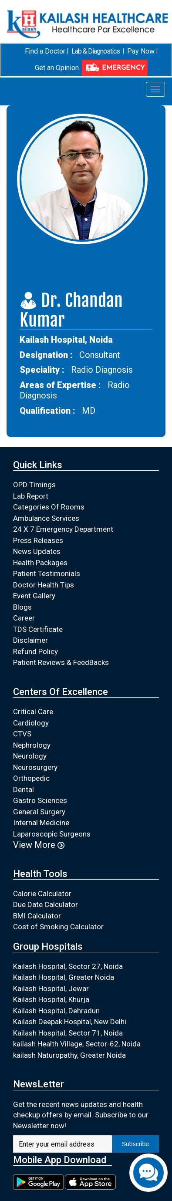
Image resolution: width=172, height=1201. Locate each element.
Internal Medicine (41, 822)
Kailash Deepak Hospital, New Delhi (69, 1021)
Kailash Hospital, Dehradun (56, 1010)
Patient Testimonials (46, 573)
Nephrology (32, 744)
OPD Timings (34, 484)
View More (38, 845)
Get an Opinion (57, 67)
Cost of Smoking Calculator (58, 926)
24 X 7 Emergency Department (63, 529)
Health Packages (40, 562)
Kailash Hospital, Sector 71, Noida (68, 1032)
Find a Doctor (45, 51)
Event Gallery (34, 595)
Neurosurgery (35, 766)
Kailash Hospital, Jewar (51, 988)
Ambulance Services (46, 517)
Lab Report (30, 495)
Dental (23, 789)
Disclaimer (30, 640)
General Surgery (39, 811)
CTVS (22, 733)
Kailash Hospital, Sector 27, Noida (68, 965)
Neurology (30, 756)
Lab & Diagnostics (95, 51)
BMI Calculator (37, 915)
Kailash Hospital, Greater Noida (63, 977)
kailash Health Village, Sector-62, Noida (77, 1043)
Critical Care (33, 711)
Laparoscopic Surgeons (52, 833)
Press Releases (38, 540)
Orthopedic (31, 778)
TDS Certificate (38, 628)
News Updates (37, 551)
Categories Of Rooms (48, 507)
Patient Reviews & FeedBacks (61, 662)
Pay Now (141, 51)
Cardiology (31, 722)
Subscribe (135, 1143)
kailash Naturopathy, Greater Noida (69, 1054)
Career (24, 618)
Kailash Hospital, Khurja (51, 999)
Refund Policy (35, 651)
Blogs (22, 606)
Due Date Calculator (45, 904)
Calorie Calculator (42, 893)
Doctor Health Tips (43, 584)
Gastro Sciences (40, 800)
